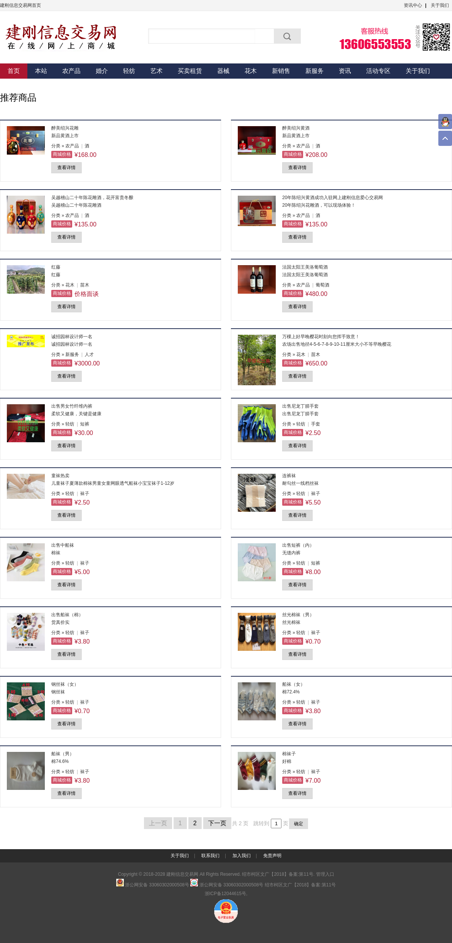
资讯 (345, 71)
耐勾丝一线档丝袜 (300, 483)
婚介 (102, 71)
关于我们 (440, 5)
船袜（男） (62, 753)
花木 (251, 71)
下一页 (217, 823)
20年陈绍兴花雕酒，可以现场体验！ (319, 205)
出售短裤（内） (298, 545)
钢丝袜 (58, 692)
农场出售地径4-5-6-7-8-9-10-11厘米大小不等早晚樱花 (336, 344)
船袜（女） (293, 684)
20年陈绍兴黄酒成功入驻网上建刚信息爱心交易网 (332, 197)
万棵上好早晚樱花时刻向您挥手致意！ (321, 336)
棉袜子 (289, 753)
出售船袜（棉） (67, 614)
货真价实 (60, 622)
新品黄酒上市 (65, 135)
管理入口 (325, 874)
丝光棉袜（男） (298, 614)
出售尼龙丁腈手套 (300, 406)
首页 (14, 71)
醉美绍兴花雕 (65, 128)
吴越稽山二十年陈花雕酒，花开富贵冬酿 (92, 197)
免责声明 (272, 855)
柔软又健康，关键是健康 (76, 413)
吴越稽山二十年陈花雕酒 (76, 205)
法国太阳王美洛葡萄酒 (305, 267)
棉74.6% (60, 761)
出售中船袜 (62, 545)
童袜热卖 (60, 475)
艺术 (156, 71)
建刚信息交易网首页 (20, 5)
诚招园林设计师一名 (71, 336)
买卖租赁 (190, 71)
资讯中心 (413, 5)
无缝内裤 (291, 552)
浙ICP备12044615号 (225, 893)
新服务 (314, 71)
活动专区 (378, 71)
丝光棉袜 (291, 622)
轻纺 (129, 71)
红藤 (55, 267)
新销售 (281, 71)
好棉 (286, 761)
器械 (223, 71)
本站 (41, 71)
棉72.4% (291, 692)
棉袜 (55, 552)
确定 (298, 823)
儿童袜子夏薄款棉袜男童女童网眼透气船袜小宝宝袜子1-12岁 (112, 483)
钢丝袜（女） (65, 684)
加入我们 (241, 855)
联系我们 (210, 855)
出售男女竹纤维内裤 (71, 406)
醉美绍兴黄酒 (296, 128)
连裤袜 (289, 475)
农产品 (71, 71)
